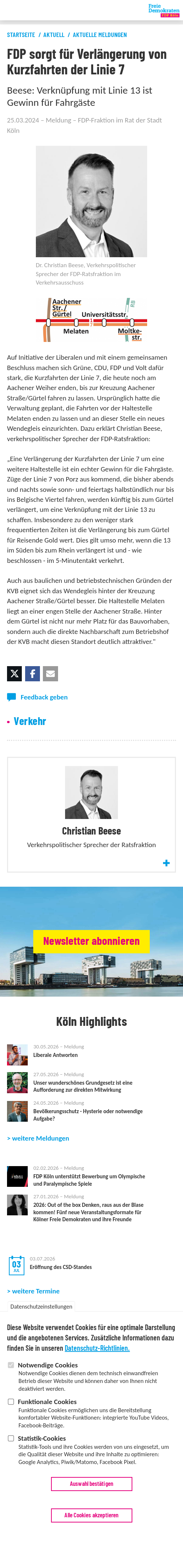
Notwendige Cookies (48, 1366)
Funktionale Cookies (47, 1402)
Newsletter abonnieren (91, 941)
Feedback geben (44, 697)
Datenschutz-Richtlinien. (97, 1349)
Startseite (21, 35)
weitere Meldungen (41, 1170)
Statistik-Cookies (42, 1439)
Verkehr (30, 721)
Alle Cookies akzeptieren (91, 1516)
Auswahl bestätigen (91, 1484)
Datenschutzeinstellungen (41, 1307)
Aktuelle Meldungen (100, 35)
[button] (14, 673)
